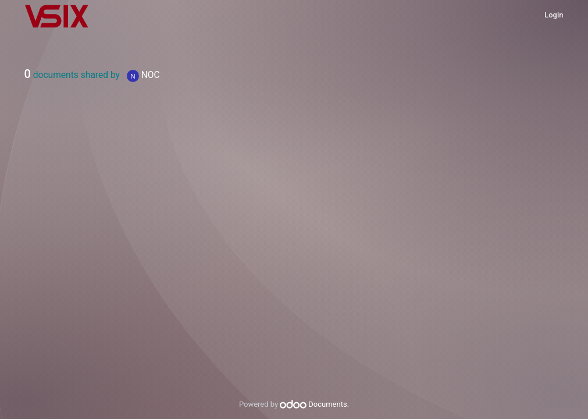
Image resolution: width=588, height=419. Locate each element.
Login (553, 14)
